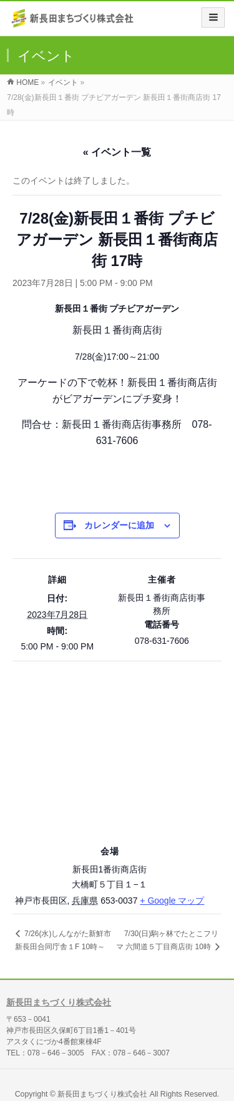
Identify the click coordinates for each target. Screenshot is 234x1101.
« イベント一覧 (117, 152)
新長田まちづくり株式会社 (58, 1002)
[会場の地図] (117, 751)
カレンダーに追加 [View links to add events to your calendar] (119, 525)
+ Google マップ (172, 901)
